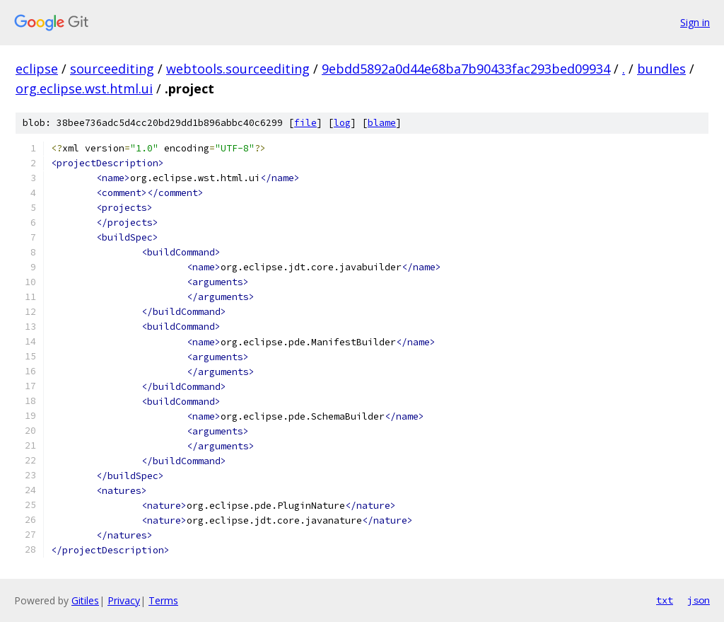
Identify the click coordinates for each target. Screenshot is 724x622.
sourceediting (112, 68)
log (342, 123)
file (305, 123)
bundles (661, 68)
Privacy (123, 600)
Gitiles (85, 600)
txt (664, 600)
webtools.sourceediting (238, 68)
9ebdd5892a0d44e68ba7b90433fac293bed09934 (466, 68)
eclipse (37, 68)
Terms (163, 600)
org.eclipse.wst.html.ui (84, 88)
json (698, 600)
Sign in (695, 22)
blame (382, 123)
